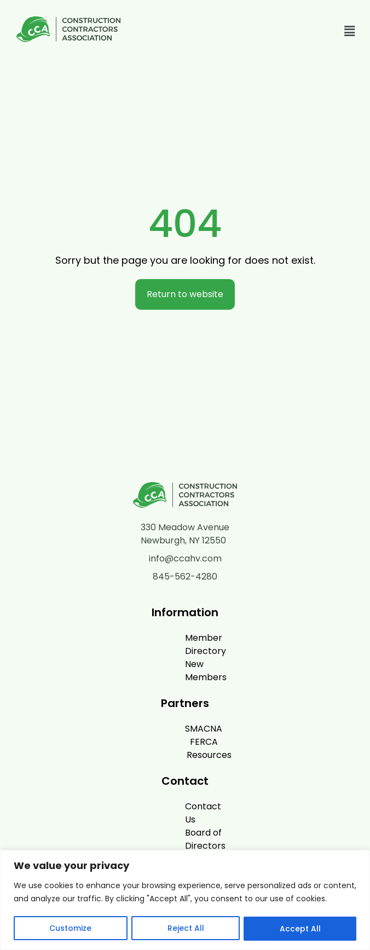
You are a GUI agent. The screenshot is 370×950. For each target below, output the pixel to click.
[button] (349, 31)
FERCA (180, 715)
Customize (70, 928)
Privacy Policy (185, 819)
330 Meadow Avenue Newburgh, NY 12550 (185, 534)
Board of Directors (179, 793)
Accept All (300, 928)
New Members (185, 651)
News (179, 806)
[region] (185, 900)
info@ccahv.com (185, 558)
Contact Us (179, 780)
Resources (185, 728)
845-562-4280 (185, 576)
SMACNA (179, 702)
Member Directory (180, 638)
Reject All (185, 928)
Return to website (185, 294)
